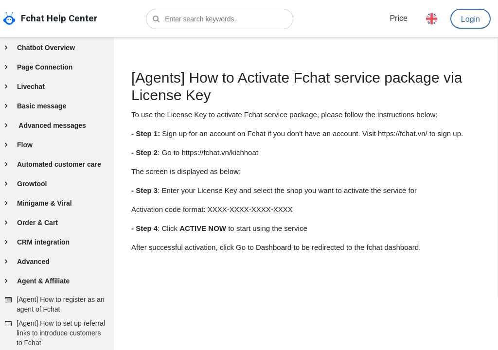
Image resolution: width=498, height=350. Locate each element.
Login (470, 19)
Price (398, 18)
